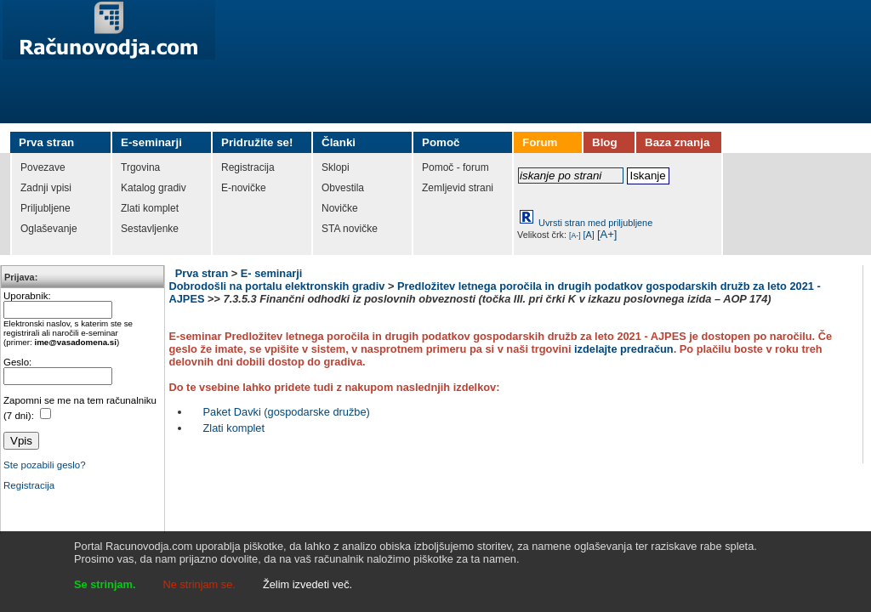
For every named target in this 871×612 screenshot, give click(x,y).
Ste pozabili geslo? (44, 465)
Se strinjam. (105, 584)
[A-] (575, 235)
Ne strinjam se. (199, 584)
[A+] (607, 234)
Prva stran (202, 273)
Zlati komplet (234, 428)
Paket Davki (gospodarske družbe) (286, 411)
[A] (589, 235)
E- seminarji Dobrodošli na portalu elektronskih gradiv (277, 279)
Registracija (28, 485)
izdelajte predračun (624, 349)
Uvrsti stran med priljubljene (595, 223)
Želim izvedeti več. (307, 584)
